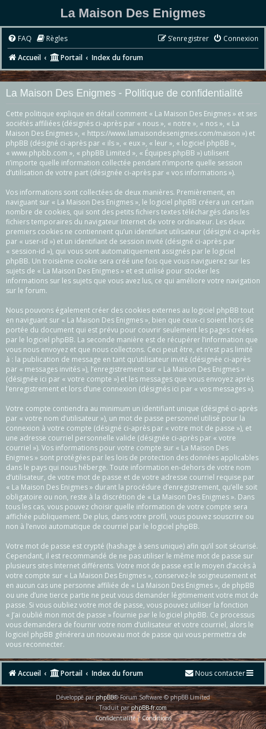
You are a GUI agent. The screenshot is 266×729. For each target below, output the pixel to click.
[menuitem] (20, 39)
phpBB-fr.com (149, 708)
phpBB (105, 697)
